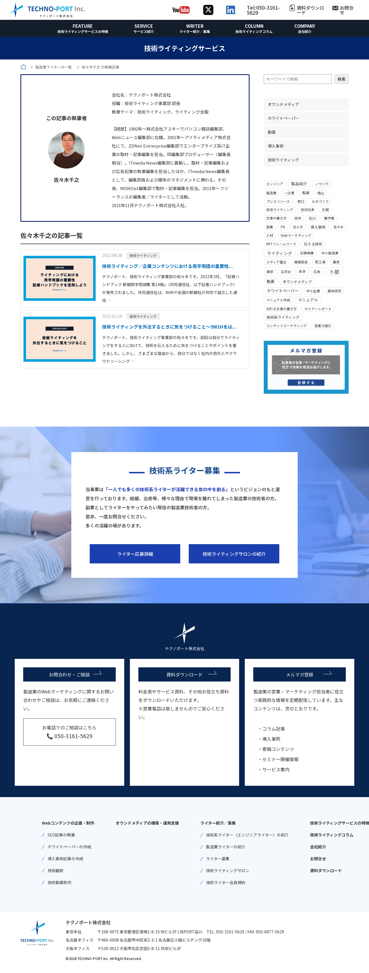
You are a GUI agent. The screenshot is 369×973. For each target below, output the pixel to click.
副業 (269, 226)
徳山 (320, 192)
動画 (272, 132)
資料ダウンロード (310, 9)
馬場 (305, 192)
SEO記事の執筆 (61, 835)
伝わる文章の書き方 (281, 308)
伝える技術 (313, 243)
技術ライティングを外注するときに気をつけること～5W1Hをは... (169, 326)
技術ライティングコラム (254, 31)
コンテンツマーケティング (286, 325)
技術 (297, 218)
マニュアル (308, 300)
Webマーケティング (296, 235)
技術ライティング (143, 255)
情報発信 (301, 261)
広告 (317, 271)
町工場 (320, 261)
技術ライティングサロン (227, 870)
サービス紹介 (144, 31)
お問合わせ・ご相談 (69, 674)
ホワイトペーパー (283, 118)
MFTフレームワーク (281, 243)
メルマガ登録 (299, 674)
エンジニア (274, 183)
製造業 (271, 192)
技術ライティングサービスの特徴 (82, 31)
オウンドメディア (283, 104)
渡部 (269, 271)
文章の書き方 (276, 218)
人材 (269, 235)
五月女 (286, 271)
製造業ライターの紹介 (225, 846)
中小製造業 (329, 252)
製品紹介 (299, 183)
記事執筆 (307, 252)
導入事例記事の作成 (65, 858)
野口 (300, 201)
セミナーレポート (318, 308)
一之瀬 (289, 192)
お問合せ (346, 9)
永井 (302, 271)
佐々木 (338, 226)
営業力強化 (322, 325)
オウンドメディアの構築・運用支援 (147, 823)
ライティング (279, 253)
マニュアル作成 (278, 299)
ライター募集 (217, 858)
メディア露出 (276, 261)
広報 (325, 209)
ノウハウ (322, 183)
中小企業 (313, 290)
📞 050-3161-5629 (69, 736)
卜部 (334, 271)
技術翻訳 (55, 870)
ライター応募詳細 (135, 553)
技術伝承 (307, 209)
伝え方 (298, 226)
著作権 (329, 218)
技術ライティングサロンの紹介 (234, 553)
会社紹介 (305, 31)
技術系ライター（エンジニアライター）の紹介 (247, 835)
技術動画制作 (59, 882)
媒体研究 (334, 290)
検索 (342, 79)
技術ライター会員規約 (225, 882)
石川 (312, 218)
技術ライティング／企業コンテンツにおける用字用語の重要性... (167, 266)
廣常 (336, 261)
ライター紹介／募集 (194, 31)
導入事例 (276, 146)
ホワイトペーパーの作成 (69, 846)
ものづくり (320, 201)
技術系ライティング (283, 317)
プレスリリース (278, 201)
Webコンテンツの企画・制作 (68, 823)
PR (283, 226)
